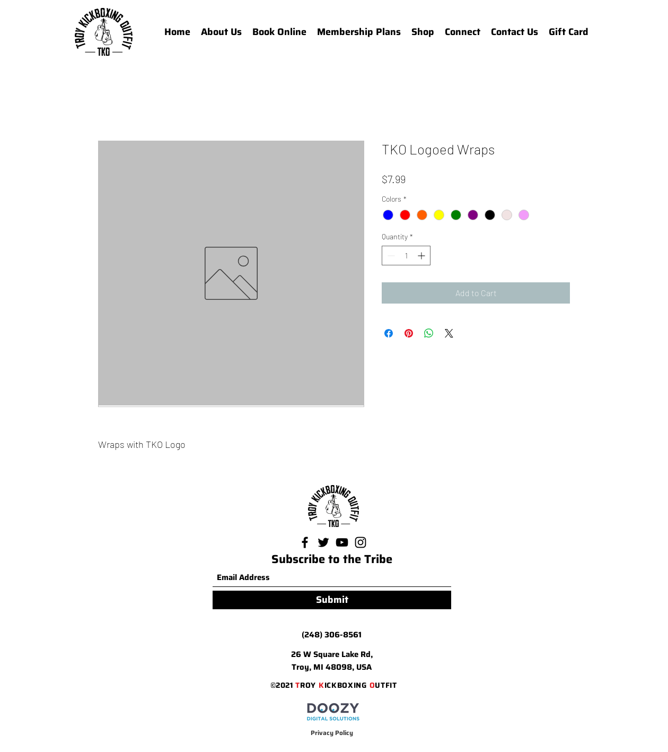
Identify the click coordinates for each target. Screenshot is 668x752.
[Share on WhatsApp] (429, 333)
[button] (463, 32)
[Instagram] (360, 542)
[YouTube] (342, 542)
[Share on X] (449, 333)
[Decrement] (390, 255)
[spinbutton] (406, 255)
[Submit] (332, 600)
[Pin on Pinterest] (408, 333)
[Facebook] (304, 542)
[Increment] (422, 255)
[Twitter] (323, 542)
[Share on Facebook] (388, 333)
